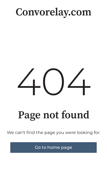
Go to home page (53, 147)
